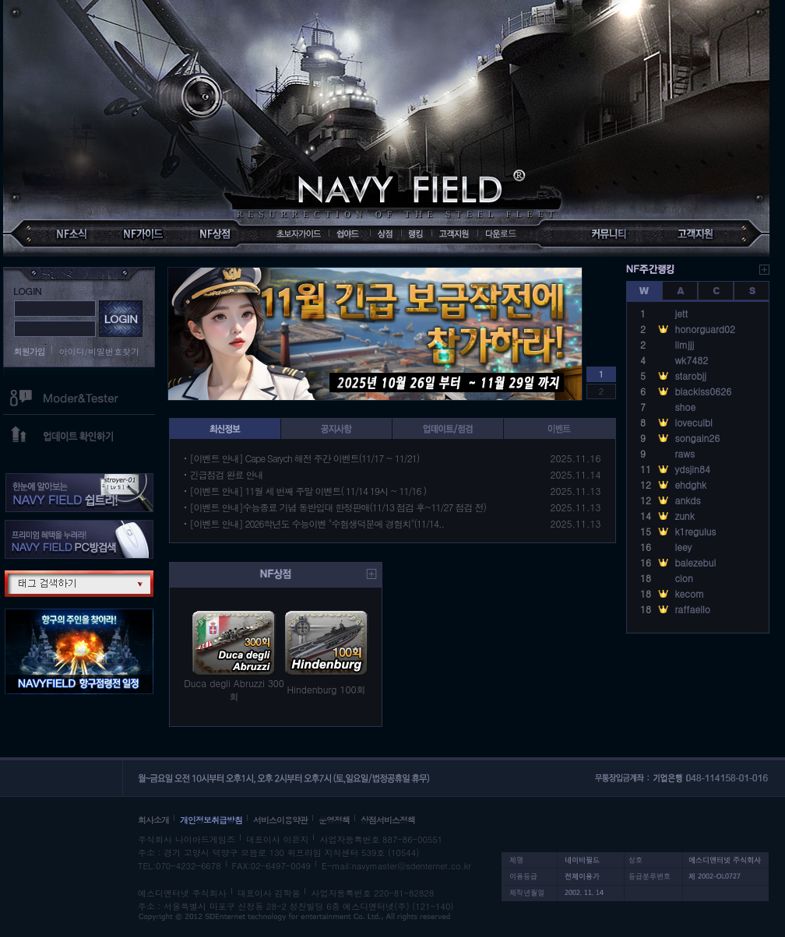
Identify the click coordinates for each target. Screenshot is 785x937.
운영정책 (334, 820)
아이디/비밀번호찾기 (99, 351)
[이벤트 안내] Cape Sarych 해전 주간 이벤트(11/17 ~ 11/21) (305, 458)
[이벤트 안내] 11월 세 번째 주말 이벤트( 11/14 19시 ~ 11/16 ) (308, 490)
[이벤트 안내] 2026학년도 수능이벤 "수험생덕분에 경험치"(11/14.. (317, 523)
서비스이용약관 (280, 820)
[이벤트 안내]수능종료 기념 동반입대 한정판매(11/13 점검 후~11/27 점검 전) (338, 507)
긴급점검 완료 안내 (226, 474)
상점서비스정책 (388, 820)
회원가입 (29, 351)
